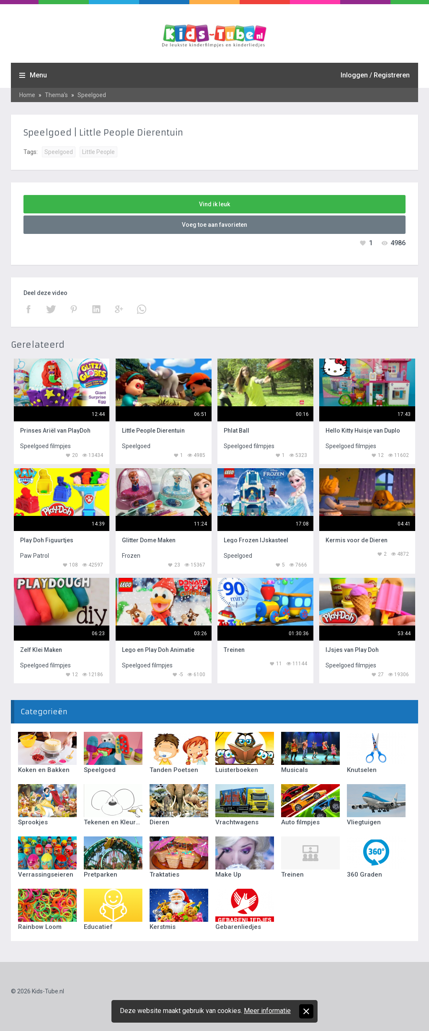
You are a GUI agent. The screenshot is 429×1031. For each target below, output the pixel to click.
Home (27, 95)
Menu (38, 75)
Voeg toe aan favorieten (214, 224)
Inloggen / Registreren (375, 75)
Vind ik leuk (214, 204)
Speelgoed (92, 95)
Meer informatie (267, 1011)
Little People (98, 152)
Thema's (56, 95)
